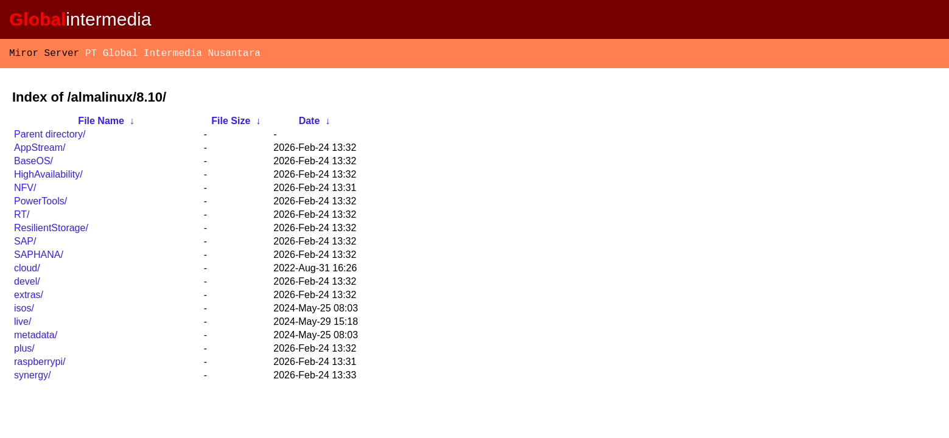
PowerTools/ (40, 203)
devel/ (27, 284)
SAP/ (25, 243)
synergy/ (32, 377)
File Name (101, 123)
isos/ (24, 310)
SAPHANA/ (38, 257)
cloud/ (27, 270)
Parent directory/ (49, 136)
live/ (22, 324)
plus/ (24, 351)
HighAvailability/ (48, 177)
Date (309, 123)
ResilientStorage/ (51, 230)
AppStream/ (39, 150)
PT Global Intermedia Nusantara (173, 54)
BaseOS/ (33, 163)
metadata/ (35, 337)
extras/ (28, 297)
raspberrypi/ (39, 364)
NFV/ (25, 190)
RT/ (21, 217)
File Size (230, 123)
